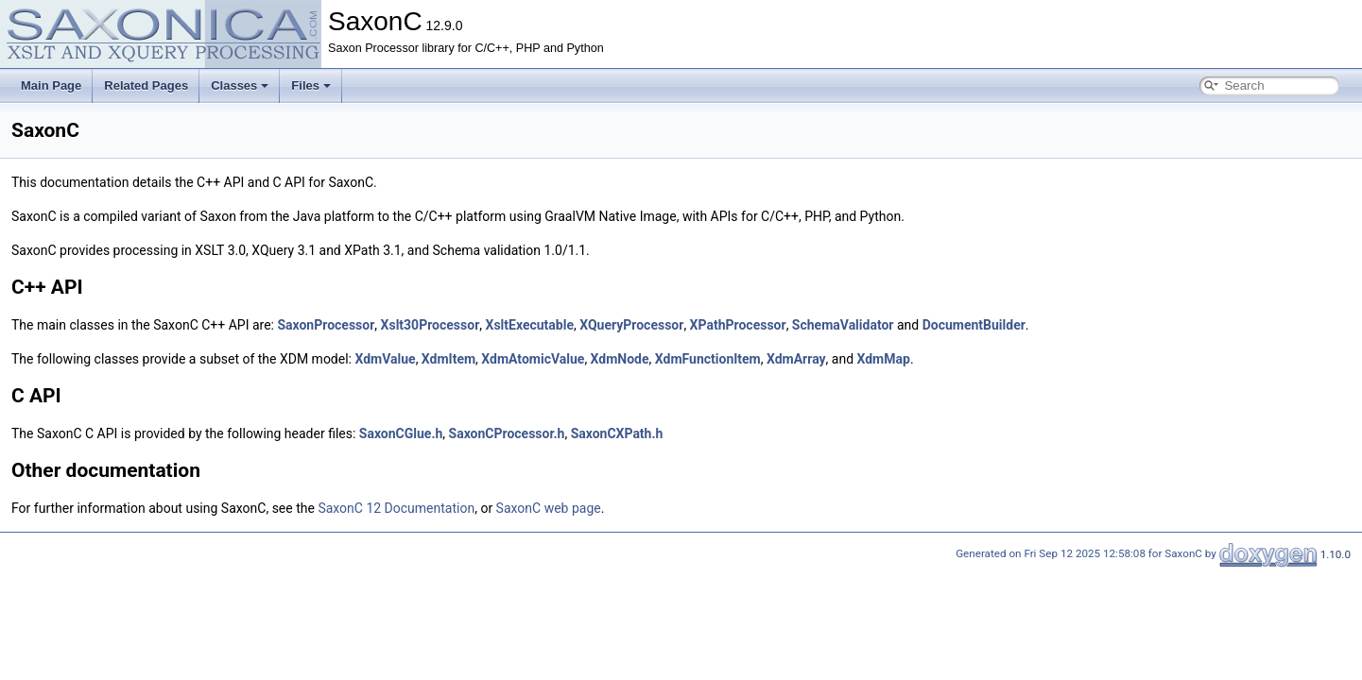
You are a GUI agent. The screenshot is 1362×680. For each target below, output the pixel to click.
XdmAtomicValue (532, 358)
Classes (239, 85)
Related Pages (146, 85)
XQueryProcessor (631, 324)
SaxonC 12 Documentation (396, 508)
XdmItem (448, 358)
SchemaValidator (843, 324)
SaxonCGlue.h (400, 433)
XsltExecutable (530, 324)
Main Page (51, 85)
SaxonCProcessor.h (507, 433)
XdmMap (883, 358)
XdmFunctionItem (708, 358)
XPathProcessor (738, 324)
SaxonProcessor (325, 324)
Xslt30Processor (430, 324)
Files (311, 85)
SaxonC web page (548, 508)
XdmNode (620, 358)
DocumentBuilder (974, 324)
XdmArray (796, 358)
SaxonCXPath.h (617, 433)
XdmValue (384, 358)
